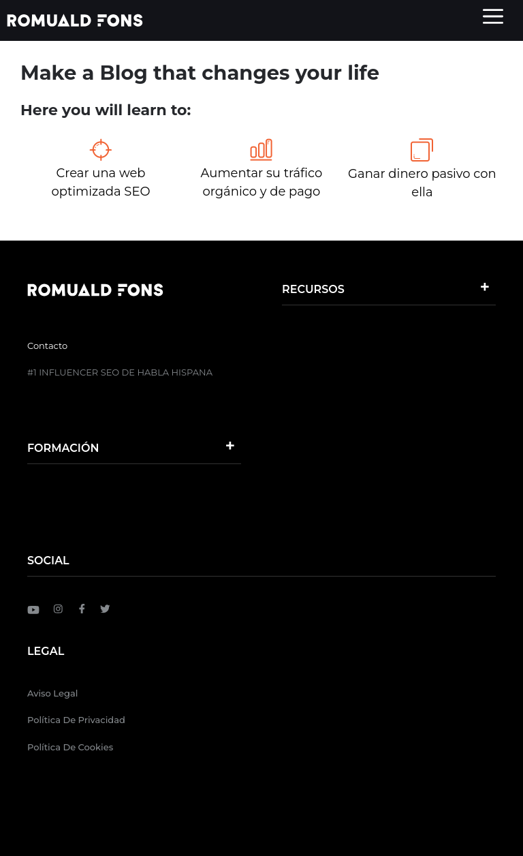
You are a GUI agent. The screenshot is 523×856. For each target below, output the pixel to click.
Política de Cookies (70, 747)
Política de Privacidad (76, 719)
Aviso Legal (52, 693)
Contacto (47, 345)
